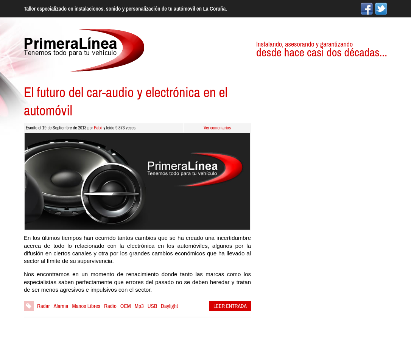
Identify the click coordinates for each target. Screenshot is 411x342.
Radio (110, 306)
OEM (125, 306)
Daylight (169, 306)
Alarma (61, 306)
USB (152, 306)
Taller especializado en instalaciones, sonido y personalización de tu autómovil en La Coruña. (125, 8)
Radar (43, 306)
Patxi (98, 128)
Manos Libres (86, 306)
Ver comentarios (217, 128)
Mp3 (139, 306)
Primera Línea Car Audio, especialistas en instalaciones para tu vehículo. (84, 50)
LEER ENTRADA (230, 306)
